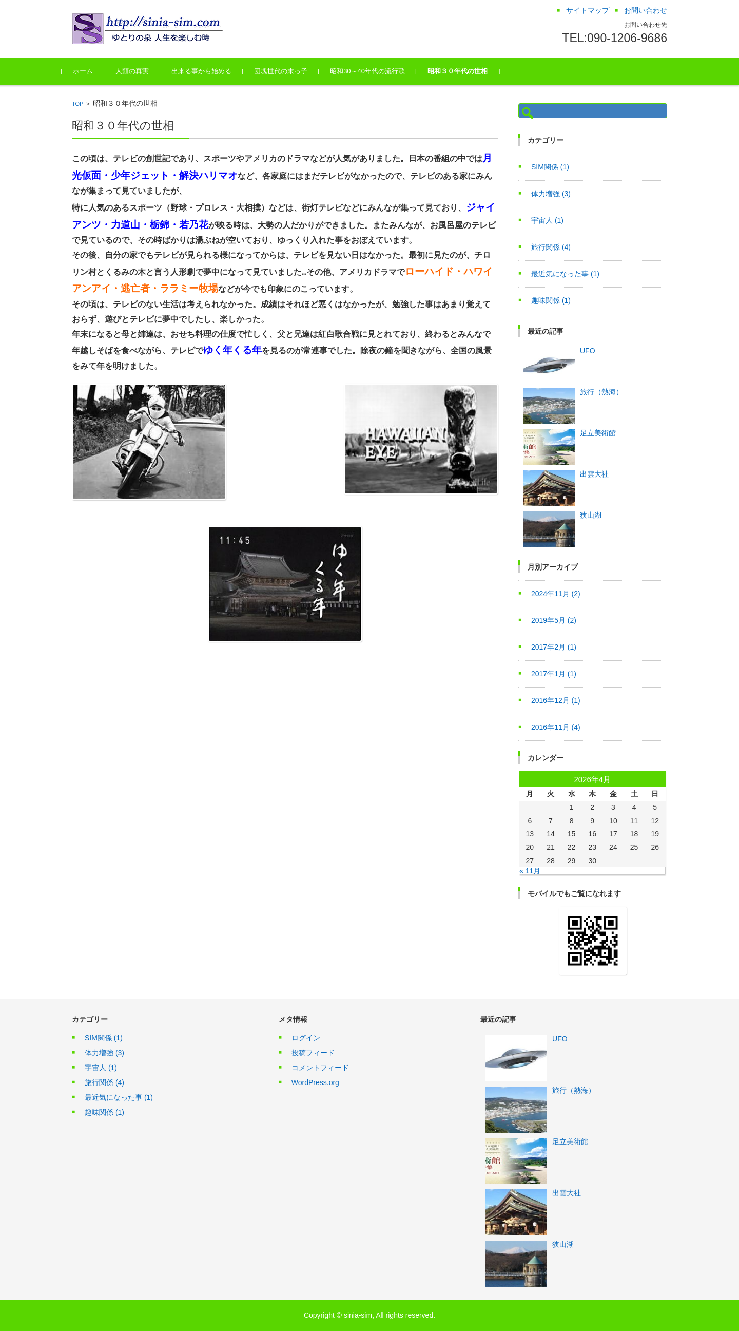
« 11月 (529, 871)
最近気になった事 (565, 274)
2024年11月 (555, 594)
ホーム (93, 71)
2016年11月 (555, 727)
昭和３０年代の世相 (468, 71)
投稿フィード (313, 1053)
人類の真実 (142, 71)
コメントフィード (320, 1067)
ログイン (305, 1038)
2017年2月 (553, 647)
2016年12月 (555, 700)
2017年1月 (553, 674)
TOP (77, 104)
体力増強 (551, 193)
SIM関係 (550, 167)
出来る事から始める (212, 71)
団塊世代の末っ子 (291, 71)
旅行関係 (551, 247)
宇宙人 (547, 220)
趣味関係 (551, 300)
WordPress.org (315, 1082)
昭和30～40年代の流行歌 (377, 71)
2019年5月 (553, 620)
